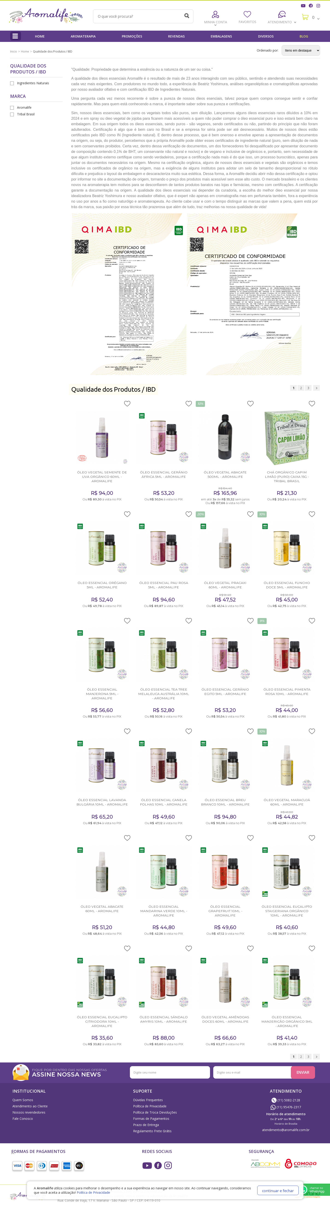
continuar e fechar (278, 1190)
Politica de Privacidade (93, 1192)
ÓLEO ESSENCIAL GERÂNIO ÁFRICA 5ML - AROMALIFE (163, 474)
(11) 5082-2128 (286, 1100)
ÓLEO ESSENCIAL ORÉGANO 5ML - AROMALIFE (102, 585)
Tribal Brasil (26, 114)
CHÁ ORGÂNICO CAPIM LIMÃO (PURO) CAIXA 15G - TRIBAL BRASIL (287, 476)
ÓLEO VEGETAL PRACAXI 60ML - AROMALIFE (225, 585)
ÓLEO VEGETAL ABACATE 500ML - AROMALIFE (225, 474)
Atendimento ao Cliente (30, 1106)
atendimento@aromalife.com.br (286, 1130)
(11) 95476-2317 (286, 1107)
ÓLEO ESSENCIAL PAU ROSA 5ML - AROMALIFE (163, 585)
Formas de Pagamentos (151, 1118)
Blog (304, 36)
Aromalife (24, 107)
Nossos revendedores (28, 1112)
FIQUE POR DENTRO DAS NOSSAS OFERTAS (84, 1072)
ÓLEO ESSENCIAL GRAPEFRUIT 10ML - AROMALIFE (225, 910)
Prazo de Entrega (146, 1125)
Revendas (176, 36)
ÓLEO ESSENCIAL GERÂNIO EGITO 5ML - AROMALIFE (225, 691)
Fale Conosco (22, 1118)
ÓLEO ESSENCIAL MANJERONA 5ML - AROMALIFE (102, 693)
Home (40, 36)
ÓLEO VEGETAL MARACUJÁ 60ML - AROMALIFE (287, 802)
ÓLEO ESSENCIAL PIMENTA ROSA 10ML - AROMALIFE (286, 691)
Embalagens (221, 36)
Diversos (266, 36)
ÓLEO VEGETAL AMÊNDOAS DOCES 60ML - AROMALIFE (225, 1019)
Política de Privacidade (149, 1106)
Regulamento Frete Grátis (152, 1131)
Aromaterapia (83, 36)
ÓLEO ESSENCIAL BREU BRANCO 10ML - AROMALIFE (225, 802)
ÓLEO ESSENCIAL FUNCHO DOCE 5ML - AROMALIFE (287, 585)
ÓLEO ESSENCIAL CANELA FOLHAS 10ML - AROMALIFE (163, 802)
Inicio (13, 51)
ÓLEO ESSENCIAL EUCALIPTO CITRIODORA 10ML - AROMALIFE (102, 1021)
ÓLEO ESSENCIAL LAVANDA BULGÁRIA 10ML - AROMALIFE (102, 802)
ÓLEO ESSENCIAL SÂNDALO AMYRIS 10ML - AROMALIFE (164, 1019)
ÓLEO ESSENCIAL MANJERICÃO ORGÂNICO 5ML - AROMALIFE (286, 1021)
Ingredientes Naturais (33, 83)
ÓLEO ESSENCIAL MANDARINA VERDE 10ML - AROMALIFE (163, 910)
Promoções (132, 36)
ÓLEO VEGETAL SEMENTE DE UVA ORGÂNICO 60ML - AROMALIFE (102, 476)
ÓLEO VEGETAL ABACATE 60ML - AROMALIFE (102, 908)
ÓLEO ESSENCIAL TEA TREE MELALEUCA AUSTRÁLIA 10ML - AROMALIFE (163, 693)
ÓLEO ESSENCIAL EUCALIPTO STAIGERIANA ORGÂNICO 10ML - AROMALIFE (287, 910)
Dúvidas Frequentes (148, 1100)
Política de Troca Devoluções (155, 1112)
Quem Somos (22, 1100)
